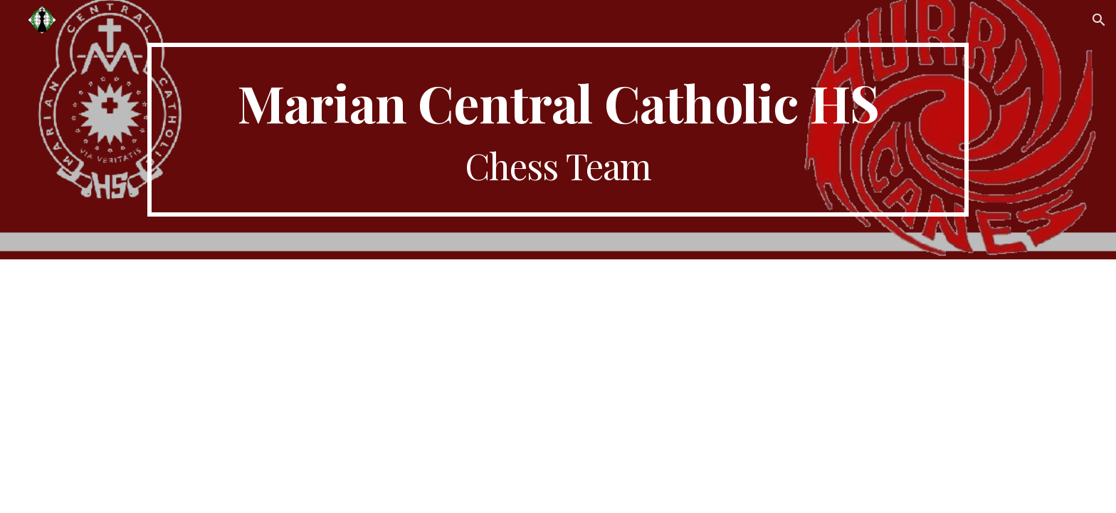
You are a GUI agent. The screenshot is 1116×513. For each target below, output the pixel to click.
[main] (558, 130)
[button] (1099, 20)
